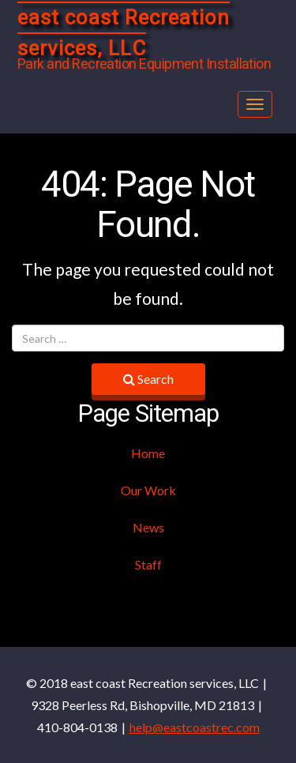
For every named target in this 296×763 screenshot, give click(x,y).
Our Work (148, 490)
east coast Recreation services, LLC (123, 33)
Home (148, 452)
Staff (148, 564)
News (148, 527)
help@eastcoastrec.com (194, 727)
